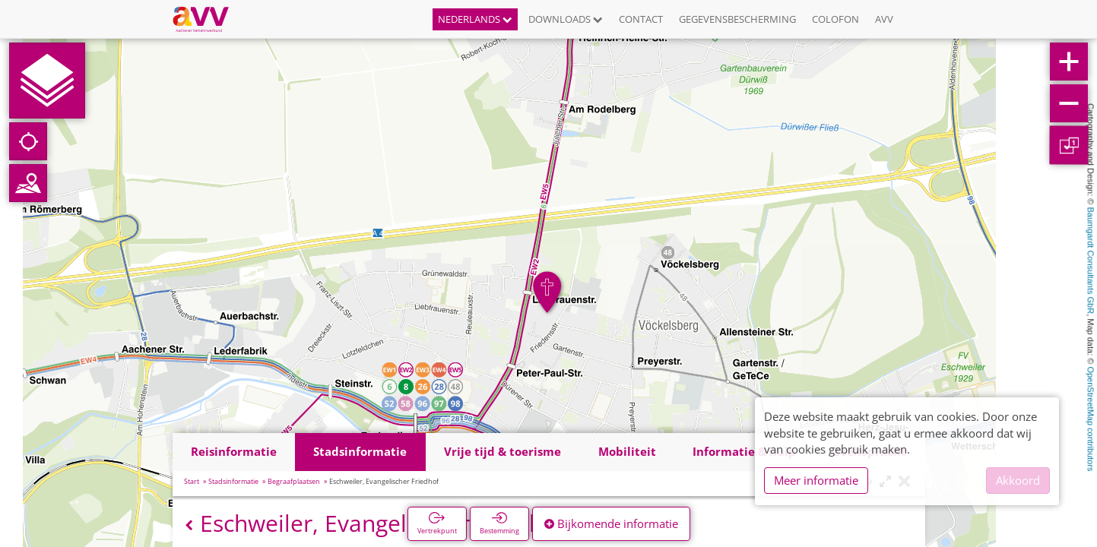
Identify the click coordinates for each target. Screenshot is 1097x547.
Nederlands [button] (475, 19)
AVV (884, 19)
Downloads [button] (565, 19)
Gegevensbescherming (737, 19)
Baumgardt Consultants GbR (1090, 261)
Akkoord (1018, 480)
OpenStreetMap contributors (1090, 418)
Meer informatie (816, 480)
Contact (641, 19)
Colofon (835, 19)
